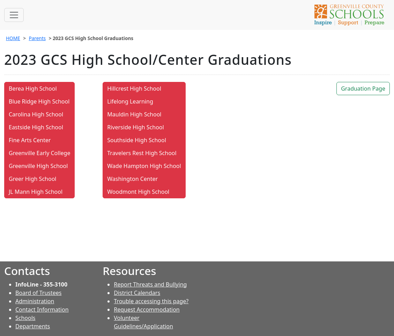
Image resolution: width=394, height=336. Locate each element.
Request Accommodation (146, 309)
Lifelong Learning (130, 101)
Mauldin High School (134, 114)
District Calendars (137, 293)
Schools (25, 318)
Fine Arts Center (30, 140)
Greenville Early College (39, 153)
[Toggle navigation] (14, 15)
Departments (32, 326)
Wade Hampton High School (144, 166)
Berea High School (33, 88)
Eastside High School (36, 127)
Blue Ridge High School (39, 101)
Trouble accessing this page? (151, 301)
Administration (34, 301)
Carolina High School (36, 114)
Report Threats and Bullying (150, 284)
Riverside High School (135, 127)
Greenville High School (38, 166)
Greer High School (32, 179)
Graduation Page (363, 88)
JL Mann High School (35, 192)
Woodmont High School (138, 192)
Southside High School (136, 140)
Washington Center (132, 179)
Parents (37, 38)
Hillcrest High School (134, 88)
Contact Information (42, 309)
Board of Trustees (38, 293)
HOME (13, 38)
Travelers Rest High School (141, 153)
